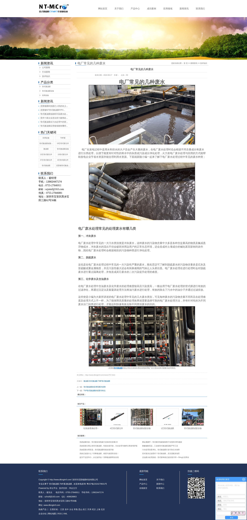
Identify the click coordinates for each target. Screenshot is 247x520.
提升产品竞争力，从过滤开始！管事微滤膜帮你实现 (99, 457)
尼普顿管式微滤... (63, 166)
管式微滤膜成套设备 (142, 428)
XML (65, 513)
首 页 (186, 63)
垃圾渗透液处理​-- (90, 428)
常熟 (76, 509)
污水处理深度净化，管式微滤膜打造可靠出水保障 (161, 450)
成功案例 (151, 8)
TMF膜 (62, 138)
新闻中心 (160, 484)
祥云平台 (54, 488)
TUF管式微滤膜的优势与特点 (95, 391)
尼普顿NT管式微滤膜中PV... (52, 110)
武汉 (94, 509)
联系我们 (200, 8)
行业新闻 (46, 72)
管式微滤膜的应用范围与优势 (95, 387)
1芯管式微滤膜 (167, 428)
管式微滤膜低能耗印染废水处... (54, 114)
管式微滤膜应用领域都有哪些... (54, 126)
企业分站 (42, 513)
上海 (98, 509)
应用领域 (167, 8)
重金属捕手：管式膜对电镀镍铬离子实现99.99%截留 (162, 442)
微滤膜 (46, 149)
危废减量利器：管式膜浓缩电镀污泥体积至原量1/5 (99, 442)
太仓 (71, 509)
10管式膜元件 (63, 154)
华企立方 (73, 488)
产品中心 (135, 8)
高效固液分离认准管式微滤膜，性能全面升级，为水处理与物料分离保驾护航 (108, 446)
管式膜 (162, 368)
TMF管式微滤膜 (104, 381)
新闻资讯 (184, 8)
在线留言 (143, 488)
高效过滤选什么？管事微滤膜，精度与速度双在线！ (99, 454)
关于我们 (119, 8)
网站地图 (52, 513)
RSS (60, 513)
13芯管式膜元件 (46, 154)
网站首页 (102, 8)
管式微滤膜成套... (46, 143)
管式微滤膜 (46, 87)
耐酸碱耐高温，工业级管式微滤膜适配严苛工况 (160, 446)
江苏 (62, 509)
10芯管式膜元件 (63, 143)
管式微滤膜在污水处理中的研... (54, 122)
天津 (89, 509)
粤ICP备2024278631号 (97, 484)
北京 (103, 509)
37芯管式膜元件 (46, 160)
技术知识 (46, 76)
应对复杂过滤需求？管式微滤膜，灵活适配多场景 (161, 454)
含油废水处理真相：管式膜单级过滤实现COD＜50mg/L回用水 (165, 457)
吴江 (85, 509)
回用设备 (45, 95)
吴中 (67, 509)
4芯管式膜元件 (62, 160)
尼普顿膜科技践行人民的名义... (54, 106)
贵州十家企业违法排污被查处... (54, 118)
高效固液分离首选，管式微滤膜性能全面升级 (97, 450)
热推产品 (42, 509)
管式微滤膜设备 (48, 91)
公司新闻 (46, 67)
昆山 (80, 509)
